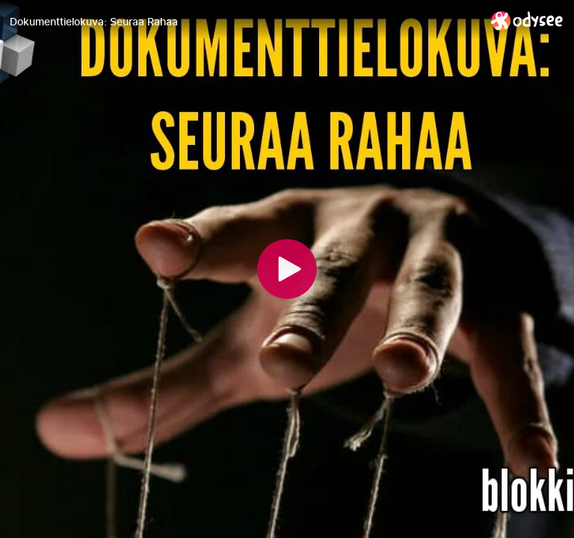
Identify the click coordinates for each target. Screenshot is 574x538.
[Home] (527, 20)
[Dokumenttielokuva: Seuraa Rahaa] (244, 21)
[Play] (287, 269)
